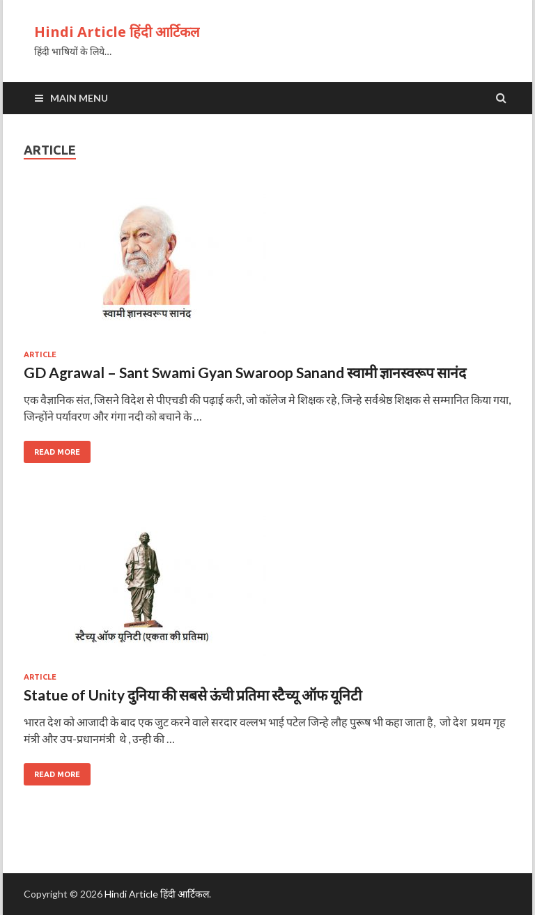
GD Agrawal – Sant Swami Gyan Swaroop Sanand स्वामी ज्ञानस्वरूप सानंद (245, 372)
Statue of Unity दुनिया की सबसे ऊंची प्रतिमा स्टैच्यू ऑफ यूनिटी (193, 694)
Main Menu (79, 98)
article (40, 354)
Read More (57, 452)
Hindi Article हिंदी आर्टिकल (117, 31)
